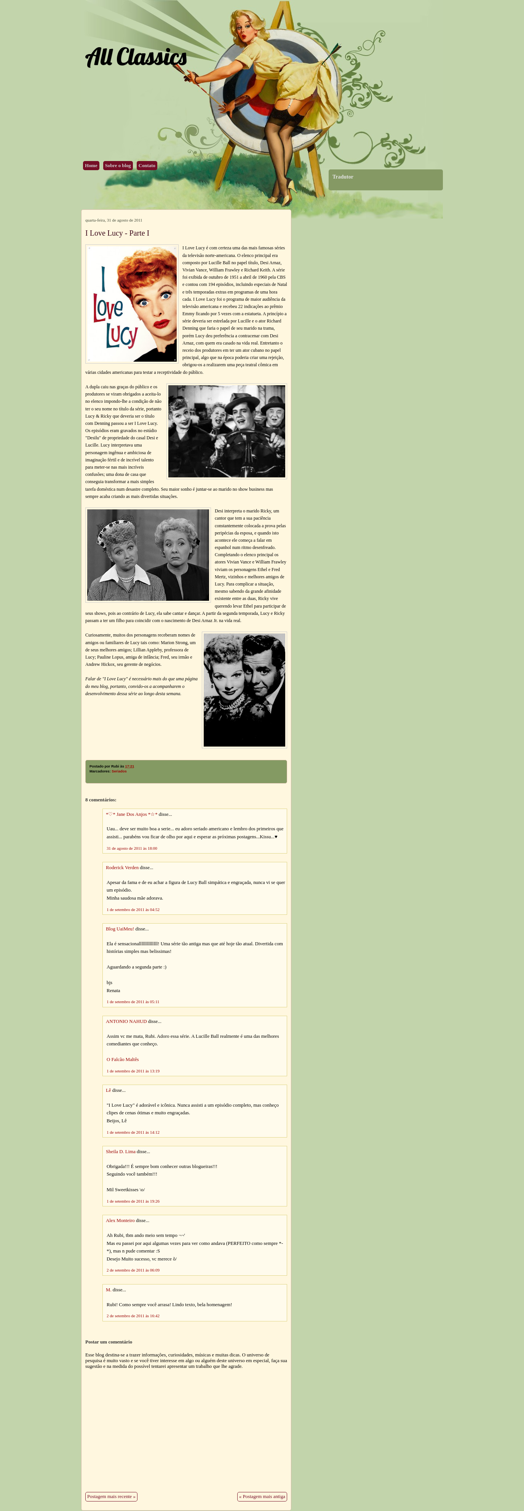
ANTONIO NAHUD (126, 1021)
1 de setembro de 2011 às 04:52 (133, 909)
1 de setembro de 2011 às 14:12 (133, 1132)
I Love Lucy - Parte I (117, 233)
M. (109, 1289)
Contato (147, 165)
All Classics (135, 56)
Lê (108, 1090)
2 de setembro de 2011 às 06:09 (133, 1270)
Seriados (119, 771)
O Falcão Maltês (123, 1059)
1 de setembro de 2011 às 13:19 (133, 1071)
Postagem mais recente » (111, 1496)
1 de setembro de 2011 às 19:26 (133, 1201)
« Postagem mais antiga (262, 1496)
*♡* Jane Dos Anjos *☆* (132, 814)
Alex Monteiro (120, 1220)
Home (91, 165)
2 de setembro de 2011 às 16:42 (133, 1315)
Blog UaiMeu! (120, 929)
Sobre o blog (118, 165)
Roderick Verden (122, 867)
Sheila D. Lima (121, 1151)
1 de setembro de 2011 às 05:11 (133, 1001)
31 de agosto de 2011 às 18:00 (132, 848)
